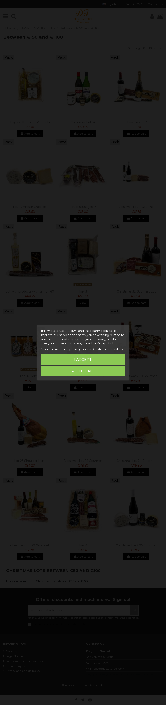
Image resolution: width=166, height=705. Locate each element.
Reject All (83, 371)
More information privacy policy (66, 349)
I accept (83, 359)
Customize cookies (108, 349)
